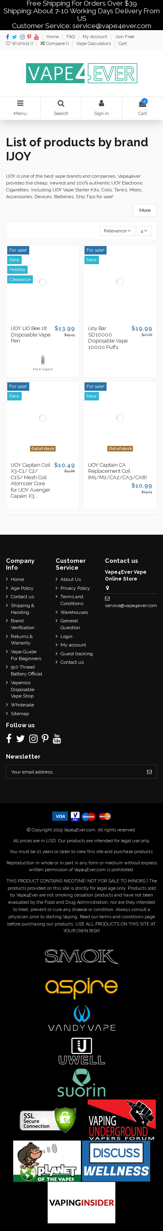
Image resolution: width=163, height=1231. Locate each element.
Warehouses (74, 612)
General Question (70, 624)
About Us (70, 579)
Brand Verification (22, 624)
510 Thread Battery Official (26, 670)
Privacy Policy (75, 588)
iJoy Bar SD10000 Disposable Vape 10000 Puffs (108, 337)
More (145, 210)
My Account (96, 36)
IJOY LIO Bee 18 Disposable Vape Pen (30, 334)
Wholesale (22, 705)
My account (73, 645)
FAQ (71, 36)
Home (53, 36)
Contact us (22, 596)
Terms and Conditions (71, 600)
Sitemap (20, 713)
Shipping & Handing (22, 609)
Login (66, 636)
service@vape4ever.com (131, 605)
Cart (123, 43)
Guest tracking (76, 654)
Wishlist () (20, 43)
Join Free (124, 36)
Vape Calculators (94, 43)
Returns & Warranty (22, 640)
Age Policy (22, 588)
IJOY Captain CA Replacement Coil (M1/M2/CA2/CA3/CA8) (117, 471)
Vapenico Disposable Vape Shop (22, 689)
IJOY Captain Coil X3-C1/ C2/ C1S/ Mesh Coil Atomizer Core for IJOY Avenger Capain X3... (30, 480)
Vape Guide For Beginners (26, 655)
